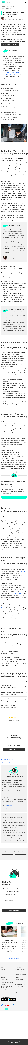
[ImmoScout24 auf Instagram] (5, 1006)
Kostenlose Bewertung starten (10, 44)
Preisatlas (17, 972)
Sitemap (3, 969)
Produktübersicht (19, 979)
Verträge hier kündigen (20, 969)
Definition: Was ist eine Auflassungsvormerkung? (10, 89)
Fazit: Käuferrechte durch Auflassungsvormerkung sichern (12, 113)
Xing (6, 808)
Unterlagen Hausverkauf (9, 6)
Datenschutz (4, 984)
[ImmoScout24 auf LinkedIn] (13, 1006)
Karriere (3, 967)
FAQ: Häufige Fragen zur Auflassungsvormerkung (10, 118)
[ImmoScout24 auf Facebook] (2, 1006)
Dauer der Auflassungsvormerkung (13, 104)
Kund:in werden (20, 992)
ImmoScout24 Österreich (20, 974)
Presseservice (18, 967)
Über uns (3, 965)
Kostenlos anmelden (14, 910)
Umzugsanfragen (19, 986)
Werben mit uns (18, 990)
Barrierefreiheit (4, 971)
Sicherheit (3, 989)
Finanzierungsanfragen (20, 984)
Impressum (3, 972)
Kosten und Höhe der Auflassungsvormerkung (10, 99)
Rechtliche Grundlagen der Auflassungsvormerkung (11, 108)
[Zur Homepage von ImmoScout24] (6, 2)
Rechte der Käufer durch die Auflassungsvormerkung (11, 94)
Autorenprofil (8, 805)
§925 (20, 593)
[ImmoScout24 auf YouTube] (8, 1006)
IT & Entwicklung (18, 971)
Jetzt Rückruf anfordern (14, 749)
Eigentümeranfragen (19, 982)
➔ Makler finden (14, 1042)
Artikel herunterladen (8, 756)
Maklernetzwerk (18, 981)
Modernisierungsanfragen (21, 988)
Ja (7, 856)
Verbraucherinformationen (7, 982)
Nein (21, 856)
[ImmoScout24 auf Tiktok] (11, 1006)
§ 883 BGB (23, 571)
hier (11, 906)
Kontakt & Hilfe (18, 965)
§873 (14, 593)
